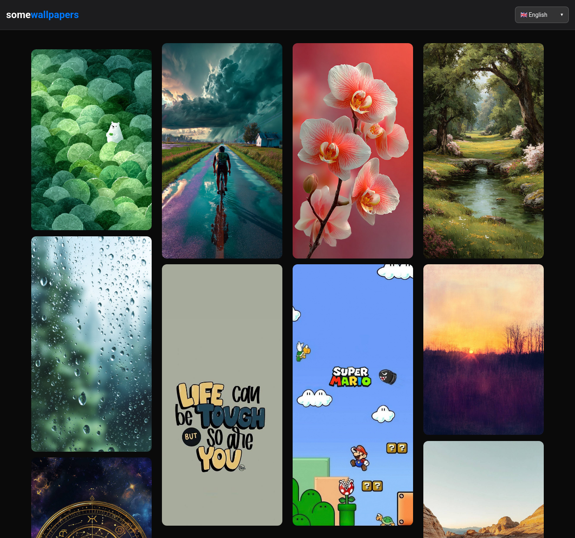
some (42, 15)
